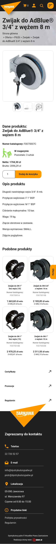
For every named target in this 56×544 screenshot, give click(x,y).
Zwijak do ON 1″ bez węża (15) (15, 337)
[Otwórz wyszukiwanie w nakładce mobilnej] (42, 5)
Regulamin (10, 522)
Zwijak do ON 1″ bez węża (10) (15, 287)
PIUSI (17, 37)
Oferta (8, 37)
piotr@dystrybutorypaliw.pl (19, 475)
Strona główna (10, 33)
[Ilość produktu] (8, 174)
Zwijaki (26, 37)
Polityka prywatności (16, 517)
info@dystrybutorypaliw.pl (18, 470)
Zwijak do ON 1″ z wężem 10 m (41, 337)
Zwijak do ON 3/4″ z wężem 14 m (41, 287)
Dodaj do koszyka (28, 174)
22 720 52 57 (12, 454)
